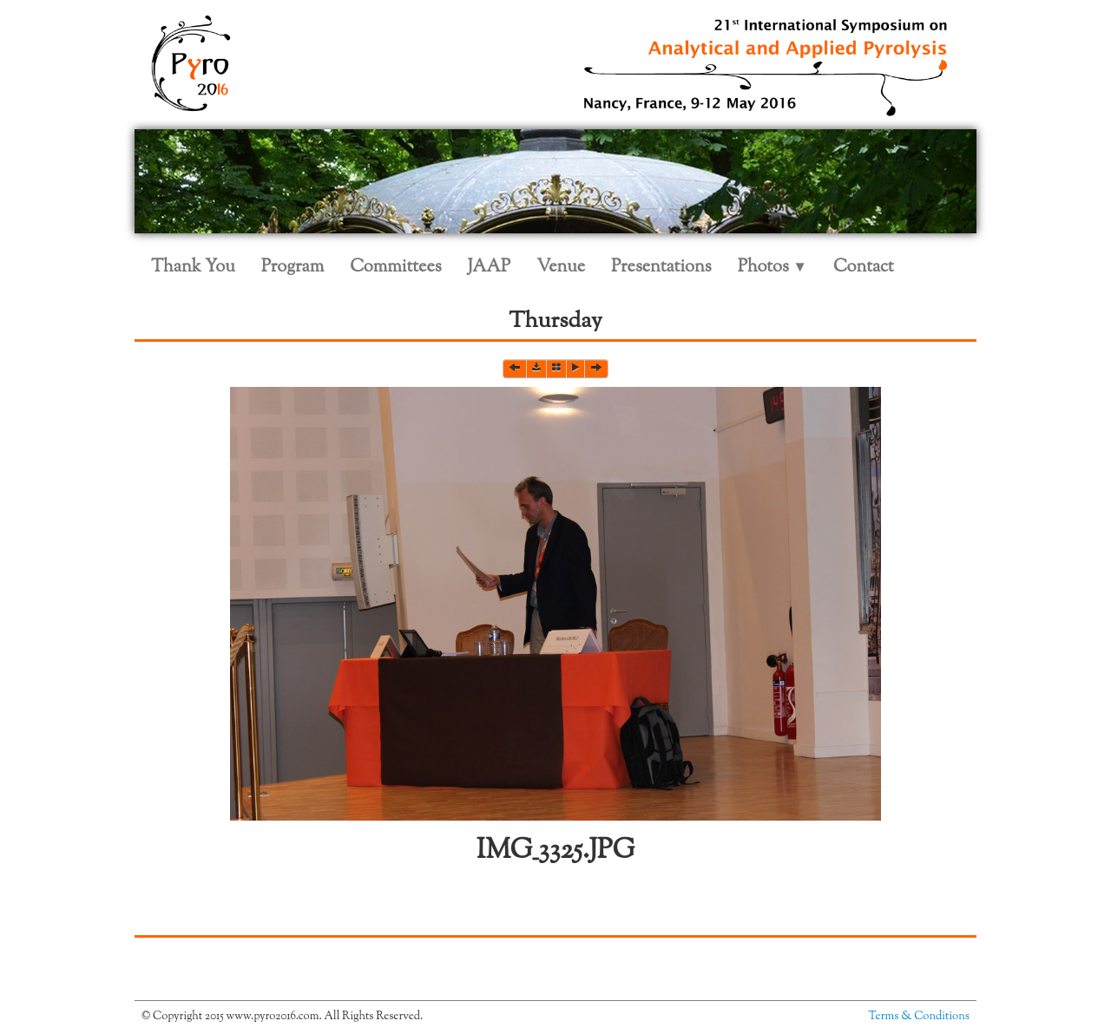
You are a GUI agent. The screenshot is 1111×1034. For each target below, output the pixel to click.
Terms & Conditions (919, 1016)
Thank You (193, 267)
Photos (772, 267)
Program (292, 267)
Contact (863, 267)
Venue (560, 267)
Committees (395, 267)
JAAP (489, 267)
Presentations (661, 267)
